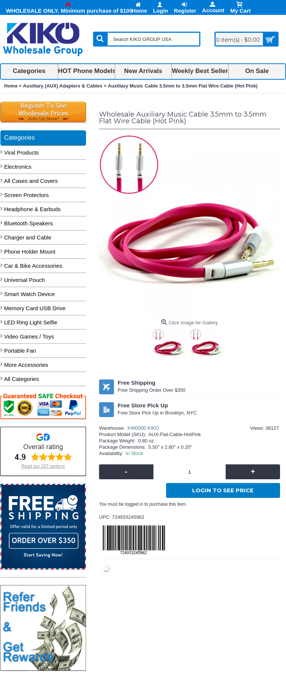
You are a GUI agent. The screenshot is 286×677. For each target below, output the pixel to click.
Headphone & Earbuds (32, 209)
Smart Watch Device (29, 294)
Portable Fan (20, 350)
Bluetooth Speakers (28, 223)
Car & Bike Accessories (33, 266)
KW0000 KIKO (143, 428)
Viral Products (21, 152)
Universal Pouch (24, 280)
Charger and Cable (27, 237)
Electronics (17, 166)
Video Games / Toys (29, 336)
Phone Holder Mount (29, 251)
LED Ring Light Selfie (30, 322)
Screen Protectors (26, 195)
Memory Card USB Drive (35, 308)
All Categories (21, 379)
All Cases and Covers (31, 181)
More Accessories (26, 365)
